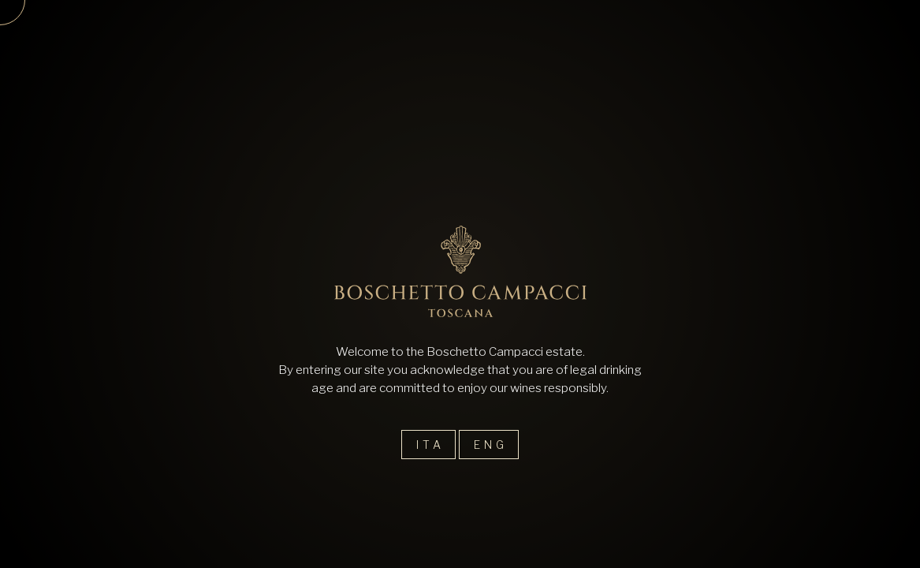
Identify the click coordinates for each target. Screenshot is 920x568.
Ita (430, 444)
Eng (491, 444)
